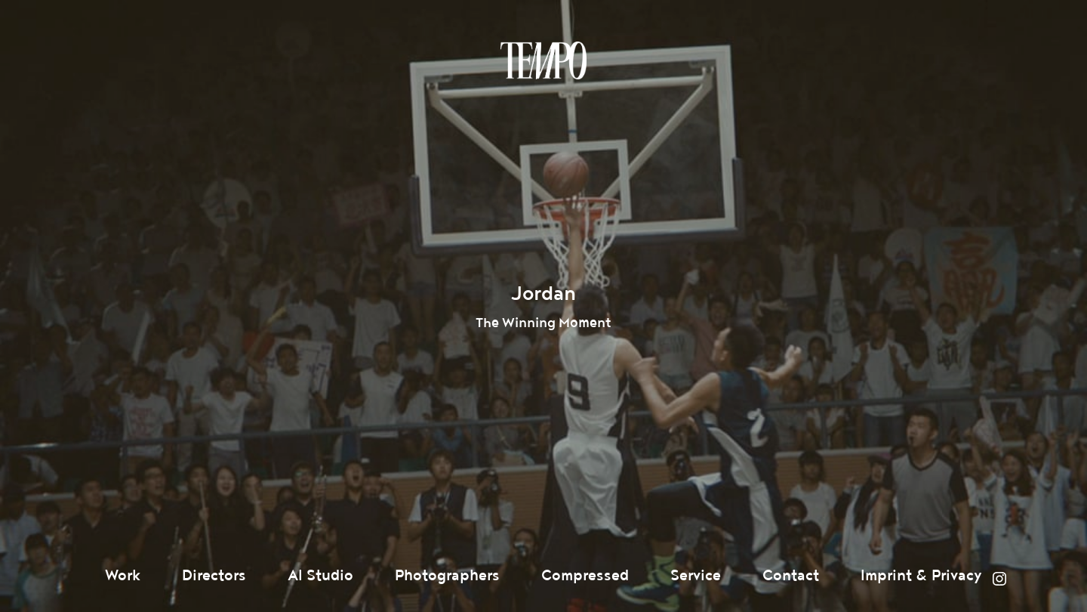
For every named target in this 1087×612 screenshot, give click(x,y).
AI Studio (320, 576)
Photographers (447, 576)
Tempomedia (543, 60)
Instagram (999, 578)
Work (122, 576)
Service (695, 576)
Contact (790, 576)
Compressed (585, 576)
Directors (214, 576)
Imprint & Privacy (921, 576)
